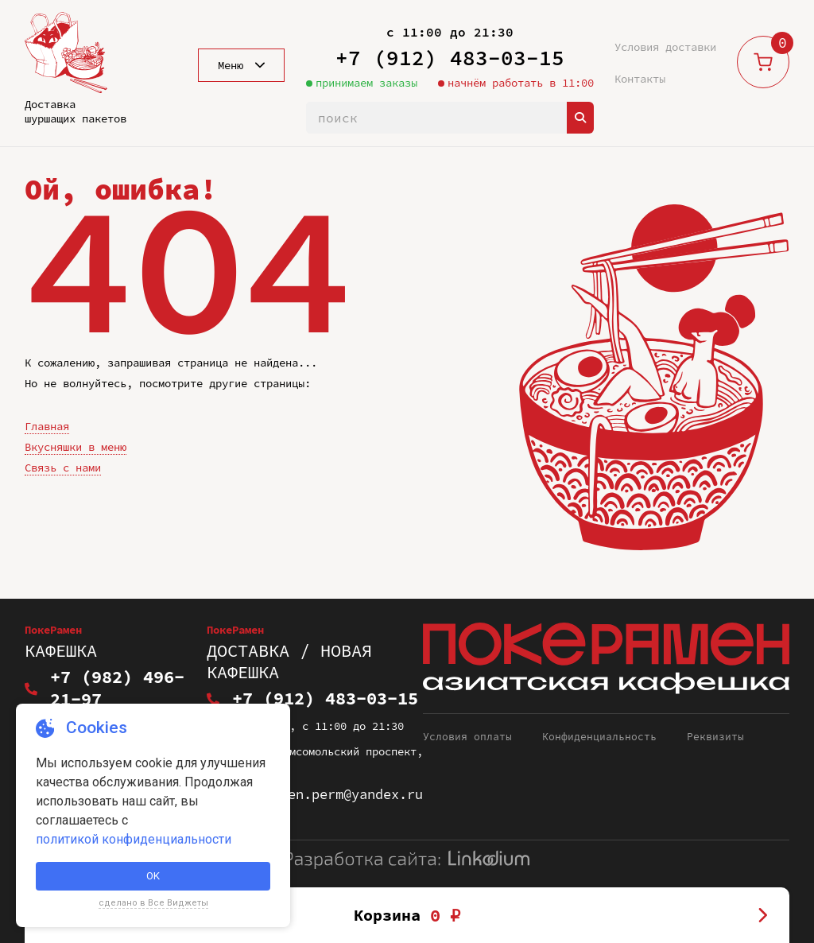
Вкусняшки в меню (75, 447)
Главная (47, 426)
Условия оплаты (467, 716)
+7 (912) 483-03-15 (449, 58)
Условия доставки (665, 47)
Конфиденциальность (599, 716)
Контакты (639, 79)
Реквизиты (715, 716)
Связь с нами (63, 467)
